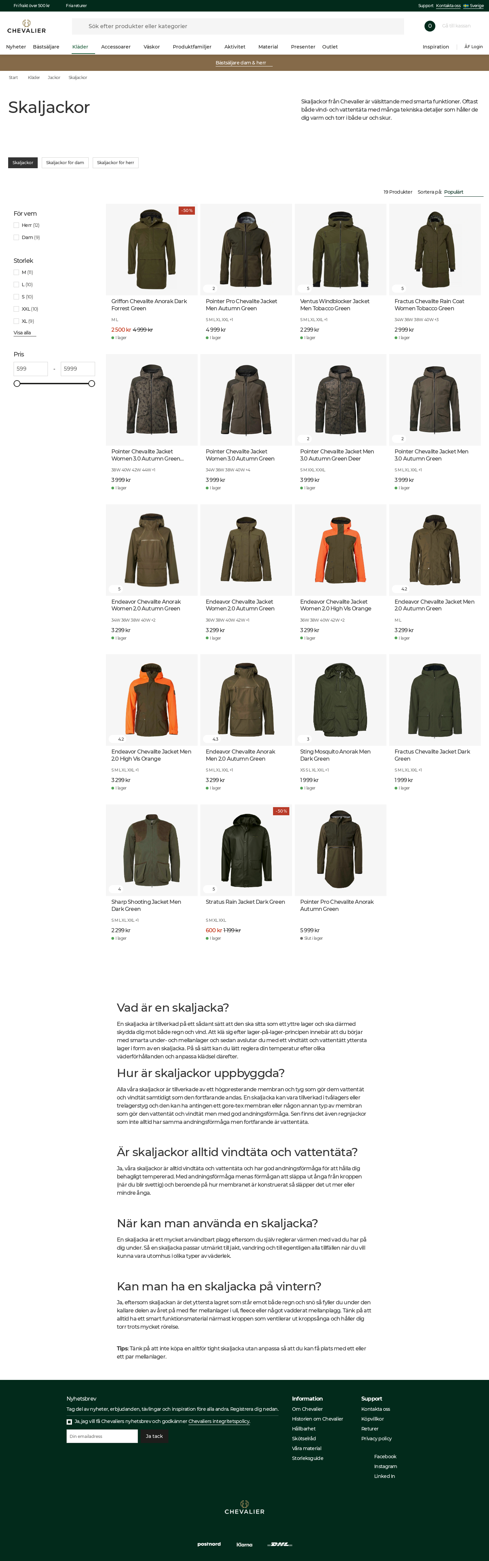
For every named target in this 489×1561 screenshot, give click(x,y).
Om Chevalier (307, 1409)
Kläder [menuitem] (83, 46)
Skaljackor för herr (115, 163)
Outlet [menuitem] (333, 46)
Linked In (381, 1476)
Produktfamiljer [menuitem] (195, 46)
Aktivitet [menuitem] (238, 46)
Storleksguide (307, 1458)
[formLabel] (238, 26)
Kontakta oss (448, 5)
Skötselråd (304, 1439)
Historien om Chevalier (317, 1419)
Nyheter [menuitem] (16, 46)
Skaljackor (78, 77)
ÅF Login (474, 46)
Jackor (54, 77)
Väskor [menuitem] (155, 46)
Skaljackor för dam (65, 163)
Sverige (473, 5)
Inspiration (436, 46)
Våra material (306, 1448)
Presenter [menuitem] (303, 46)
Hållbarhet (303, 1429)
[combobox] (464, 192)
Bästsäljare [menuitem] (49, 46)
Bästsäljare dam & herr (244, 63)
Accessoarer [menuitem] (119, 46)
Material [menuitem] (271, 46)
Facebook (381, 1456)
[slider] (17, 383)
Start (18, 78)
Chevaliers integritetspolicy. (219, 1421)
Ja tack (154, 1436)
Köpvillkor (372, 1419)
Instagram (382, 1466)
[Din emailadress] (102, 1436)
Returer (369, 1429)
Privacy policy (376, 1439)
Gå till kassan (459, 26)
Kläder (34, 77)
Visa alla (25, 333)
